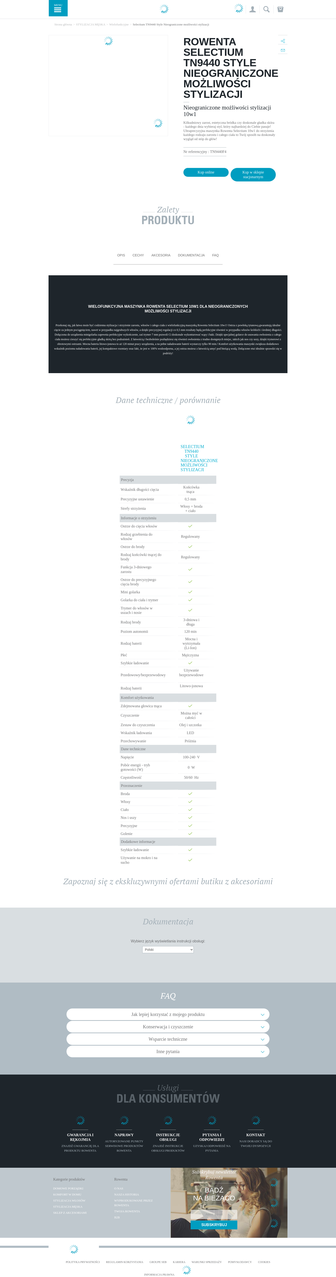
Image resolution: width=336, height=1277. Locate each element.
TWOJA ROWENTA (127, 1211)
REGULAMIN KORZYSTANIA (124, 1262)
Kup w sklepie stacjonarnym (253, 174)
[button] (252, 9)
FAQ (215, 255)
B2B (117, 1217)
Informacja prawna (159, 1274)
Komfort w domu (67, 1194)
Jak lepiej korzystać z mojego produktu (168, 1014)
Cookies (264, 1262)
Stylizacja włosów (69, 1200)
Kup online (206, 172)
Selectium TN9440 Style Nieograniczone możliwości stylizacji (191, 458)
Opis (121, 255)
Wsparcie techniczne (168, 1039)
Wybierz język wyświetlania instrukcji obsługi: (168, 941)
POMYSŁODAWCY (240, 1262)
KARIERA (179, 1262)
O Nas (118, 1188)
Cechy (138, 255)
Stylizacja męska (67, 1206)
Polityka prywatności (83, 1262)
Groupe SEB (158, 1262)
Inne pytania (167, 1051)
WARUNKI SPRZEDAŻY (207, 1262)
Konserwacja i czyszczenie (168, 1026)
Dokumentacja (191, 255)
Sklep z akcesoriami (70, 1212)
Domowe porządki (68, 1188)
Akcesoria (161, 255)
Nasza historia (126, 1194)
